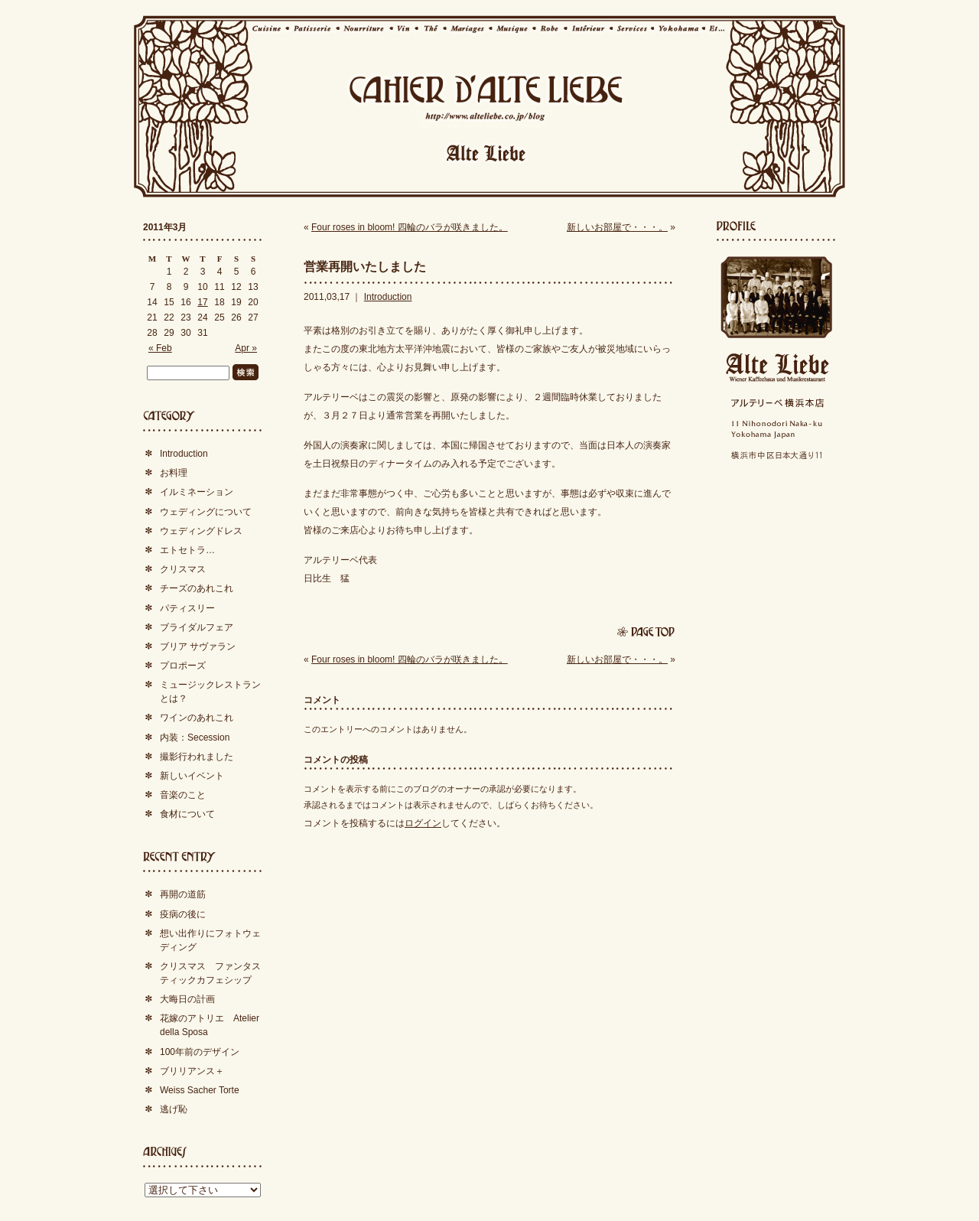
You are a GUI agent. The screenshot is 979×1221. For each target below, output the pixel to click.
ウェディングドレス (201, 531)
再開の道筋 (183, 894)
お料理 (173, 472)
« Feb (160, 348)
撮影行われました (196, 756)
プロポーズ (183, 665)
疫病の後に (183, 914)
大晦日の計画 (187, 999)
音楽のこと (183, 795)
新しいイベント (192, 775)
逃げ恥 (173, 1109)
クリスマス (183, 569)
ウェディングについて (206, 511)
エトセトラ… (187, 550)
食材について (187, 814)
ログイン (423, 823)
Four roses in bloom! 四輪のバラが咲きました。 (409, 227)
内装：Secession (194, 737)
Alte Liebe (776, 367)
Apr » (246, 348)
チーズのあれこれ (196, 588)
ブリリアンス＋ (192, 1071)
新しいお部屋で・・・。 (617, 227)
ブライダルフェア (196, 627)
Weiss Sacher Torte (199, 1090)
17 (202, 302)
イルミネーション (196, 492)
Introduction (388, 296)
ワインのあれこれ (196, 717)
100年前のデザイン (199, 1052)
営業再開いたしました (365, 266)
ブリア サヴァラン (198, 646)
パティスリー (187, 608)
